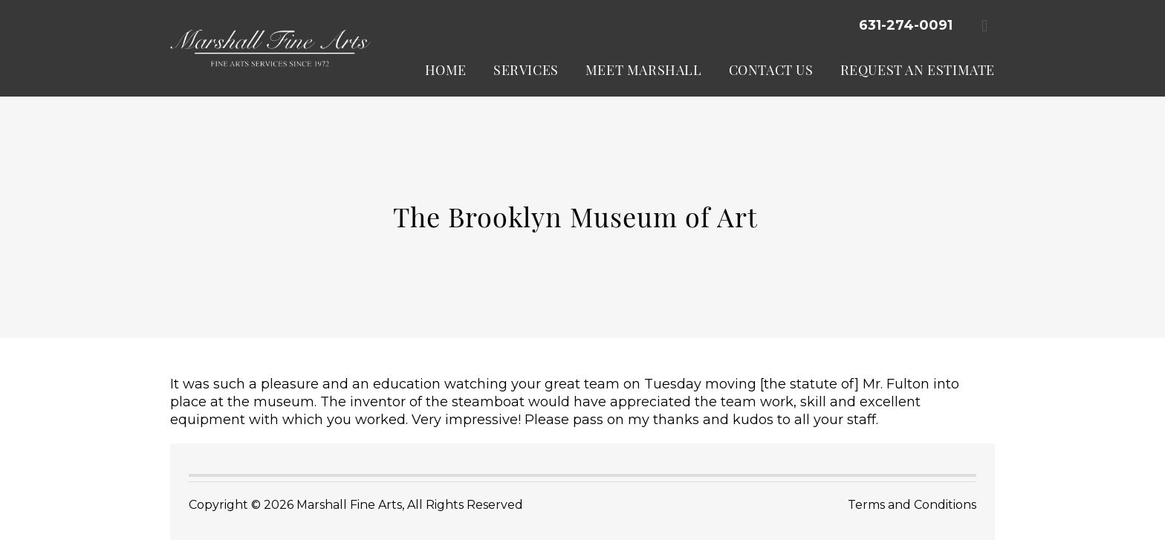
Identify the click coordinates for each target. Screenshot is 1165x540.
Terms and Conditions (912, 505)
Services (526, 70)
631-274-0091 (906, 25)
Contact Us (771, 70)
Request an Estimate (917, 70)
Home (446, 70)
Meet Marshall (643, 70)
